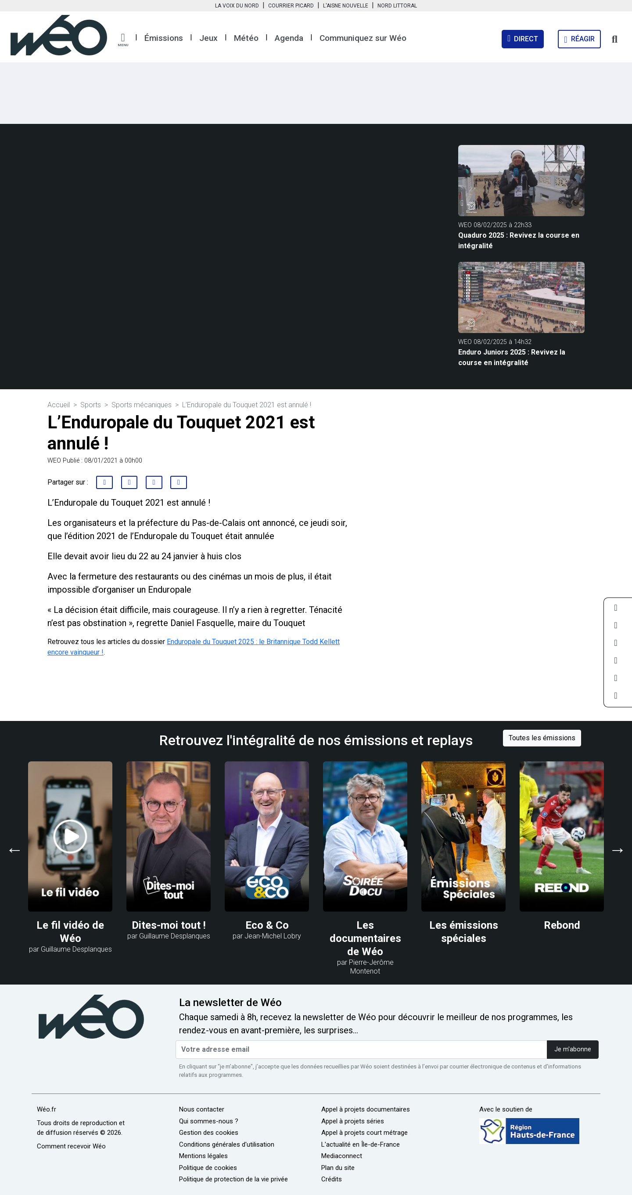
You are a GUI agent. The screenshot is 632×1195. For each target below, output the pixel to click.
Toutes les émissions (542, 738)
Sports (90, 405)
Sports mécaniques (141, 405)
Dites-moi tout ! (169, 925)
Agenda (289, 38)
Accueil (58, 405)
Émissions (163, 38)
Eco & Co (267, 925)
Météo (246, 38)
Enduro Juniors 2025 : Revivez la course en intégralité (511, 357)
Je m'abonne (572, 1049)
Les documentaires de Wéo (365, 938)
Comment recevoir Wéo (71, 1146)
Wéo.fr (46, 1109)
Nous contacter (201, 1109)
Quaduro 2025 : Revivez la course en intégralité (518, 240)
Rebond (562, 925)
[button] (123, 40)
